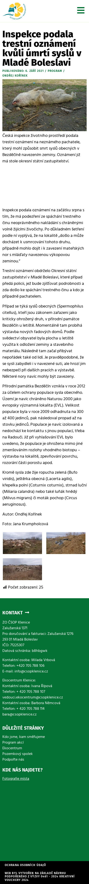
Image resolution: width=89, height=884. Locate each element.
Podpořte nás (13, 760)
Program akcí (13, 743)
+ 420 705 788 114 (30, 709)
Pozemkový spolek (17, 754)
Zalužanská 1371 (14, 628)
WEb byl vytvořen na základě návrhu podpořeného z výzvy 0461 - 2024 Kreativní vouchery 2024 (40, 876)
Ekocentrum (12, 748)
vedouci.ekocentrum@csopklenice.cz (32, 697)
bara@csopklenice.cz (19, 714)
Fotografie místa (15, 779)
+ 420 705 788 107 (30, 692)
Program (55, 71)
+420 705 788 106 (30, 666)
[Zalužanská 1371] (44, 818)
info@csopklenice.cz (31, 671)
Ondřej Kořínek (15, 75)
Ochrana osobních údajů (25, 865)
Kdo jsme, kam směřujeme (23, 737)
